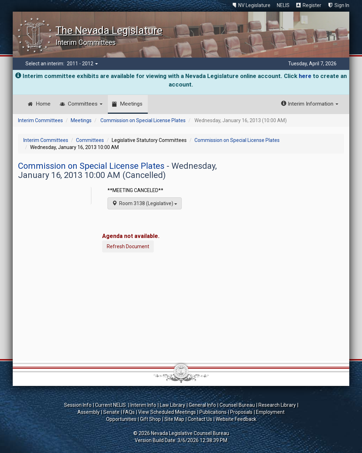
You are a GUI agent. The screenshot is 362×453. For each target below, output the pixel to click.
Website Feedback (236, 419)
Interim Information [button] (309, 104)
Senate (111, 412)
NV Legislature (254, 5)
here (305, 75)
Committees (85, 104)
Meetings (131, 104)
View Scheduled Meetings (167, 412)
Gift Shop (150, 419)
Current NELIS (111, 405)
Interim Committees (40, 120)
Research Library (277, 405)
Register (312, 5)
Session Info (78, 405)
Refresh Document (128, 246)
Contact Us (200, 419)
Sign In (341, 5)
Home (43, 104)
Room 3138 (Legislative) (144, 203)
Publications (213, 412)
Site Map (174, 419)
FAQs (129, 412)
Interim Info (143, 405)
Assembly (88, 412)
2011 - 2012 (82, 63)
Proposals (241, 412)
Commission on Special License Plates (143, 120)
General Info (202, 405)
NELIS (283, 5)
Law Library (172, 405)
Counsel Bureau (237, 405)
